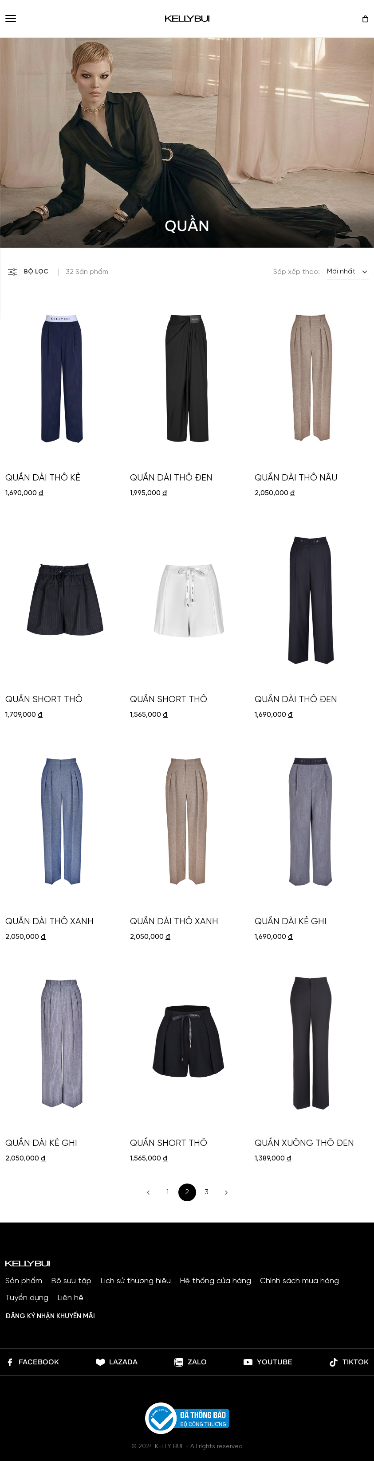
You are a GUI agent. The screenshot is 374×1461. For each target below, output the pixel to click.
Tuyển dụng (26, 1298)
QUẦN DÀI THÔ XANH (49, 921)
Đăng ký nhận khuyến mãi (50, 1316)
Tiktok (349, 1362)
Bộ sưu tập (71, 1281)
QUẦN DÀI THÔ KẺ (42, 478)
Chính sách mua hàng (299, 1281)
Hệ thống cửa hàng (215, 1281)
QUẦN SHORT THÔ (44, 699)
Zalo (190, 1362)
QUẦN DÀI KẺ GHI (291, 921)
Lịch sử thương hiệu (135, 1281)
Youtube (268, 1362)
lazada (117, 1362)
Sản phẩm (23, 1281)
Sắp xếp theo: (296, 272)
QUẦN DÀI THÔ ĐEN (171, 478)
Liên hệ (70, 1298)
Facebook (32, 1362)
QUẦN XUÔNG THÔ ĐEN (304, 1143)
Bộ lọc (28, 272)
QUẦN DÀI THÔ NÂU (296, 478)
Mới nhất (341, 271)
